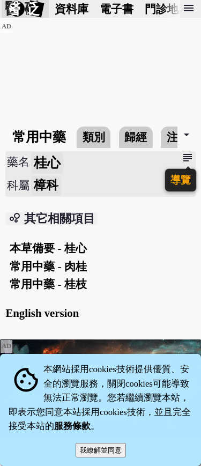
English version (42, 313)
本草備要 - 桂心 (48, 248)
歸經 (135, 137)
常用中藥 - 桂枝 (48, 284)
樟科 (46, 185)
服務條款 (72, 426)
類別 (94, 137)
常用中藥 (39, 137)
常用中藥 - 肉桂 (48, 266)
